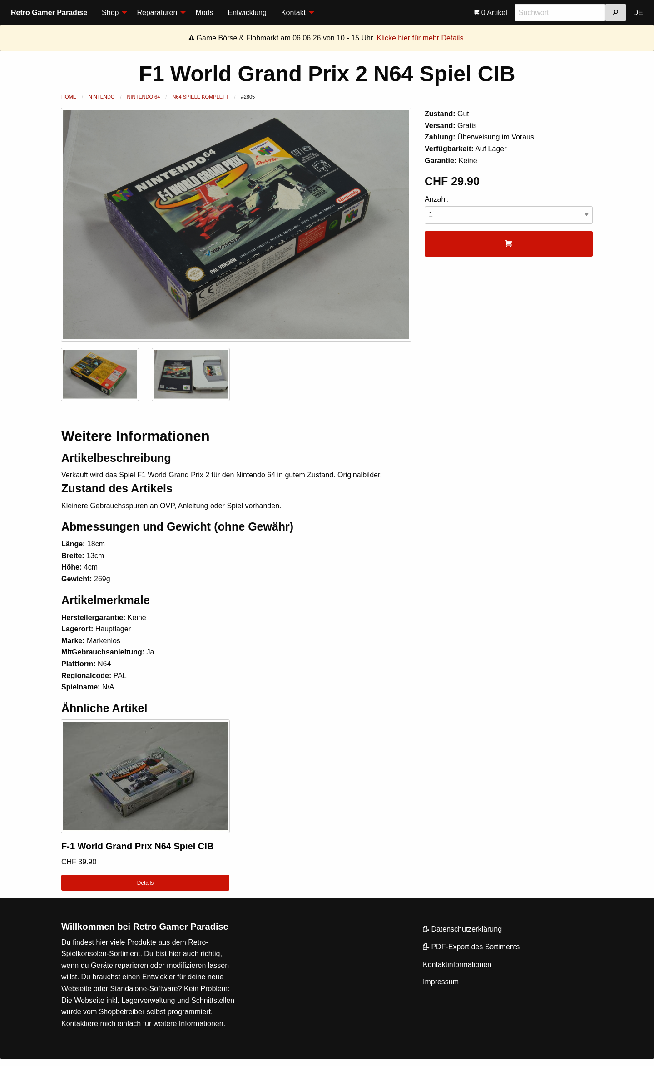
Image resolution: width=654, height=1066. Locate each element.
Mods (204, 12)
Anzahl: (509, 209)
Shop (110, 12)
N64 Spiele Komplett (200, 96)
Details (145, 883)
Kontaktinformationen (457, 964)
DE (638, 12)
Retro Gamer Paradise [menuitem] (49, 12)
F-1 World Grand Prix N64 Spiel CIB (137, 846)
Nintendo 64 (143, 96)
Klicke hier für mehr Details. (421, 38)
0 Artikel (490, 12)
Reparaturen (157, 12)
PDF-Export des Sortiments (471, 947)
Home (68, 96)
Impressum (441, 982)
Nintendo (101, 96)
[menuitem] (111, 12)
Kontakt (293, 12)
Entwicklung (247, 12)
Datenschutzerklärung (462, 929)
